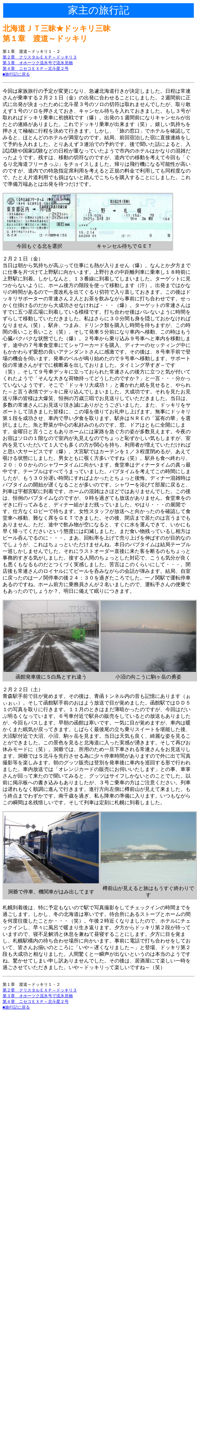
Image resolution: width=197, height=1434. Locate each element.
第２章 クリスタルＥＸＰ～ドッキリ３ (40, 57)
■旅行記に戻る (16, 74)
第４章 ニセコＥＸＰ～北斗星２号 (36, 68)
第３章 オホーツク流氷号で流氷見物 (38, 62)
